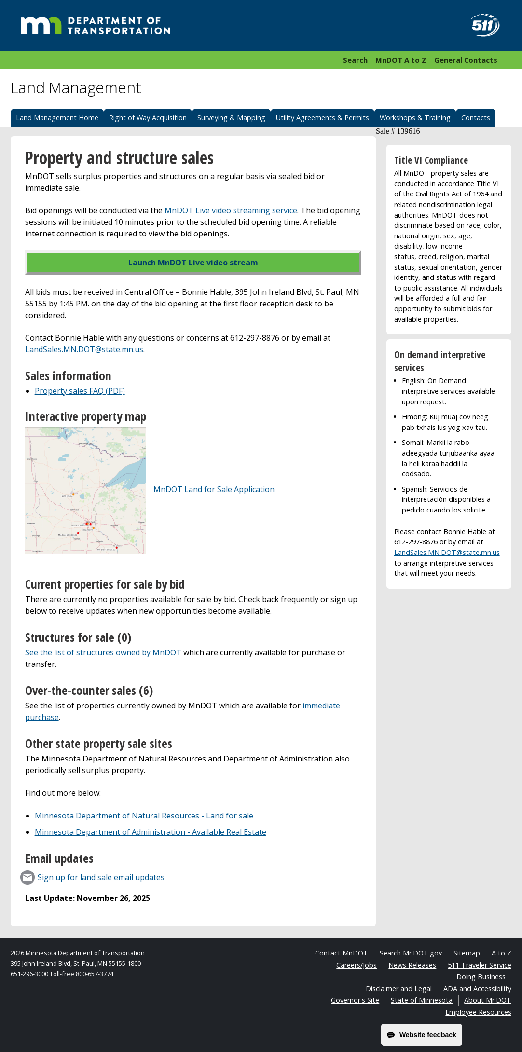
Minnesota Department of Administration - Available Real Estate (150, 832)
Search (355, 60)
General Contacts (465, 60)
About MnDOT (487, 1000)
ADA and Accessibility (477, 988)
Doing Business (481, 976)
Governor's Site (355, 1000)
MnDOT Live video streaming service (231, 210)
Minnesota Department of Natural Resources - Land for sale (144, 815)
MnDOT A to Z (400, 60)
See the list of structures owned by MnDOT (103, 652)
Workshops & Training (415, 117)
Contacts (475, 117)
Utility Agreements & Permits (322, 117)
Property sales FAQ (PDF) (80, 391)
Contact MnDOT (341, 952)
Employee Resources (478, 1012)
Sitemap (466, 952)
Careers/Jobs (356, 964)
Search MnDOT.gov (411, 952)
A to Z (501, 952)
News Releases (412, 964)
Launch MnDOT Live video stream (193, 262)
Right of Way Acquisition (148, 117)
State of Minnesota (422, 1000)
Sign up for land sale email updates (101, 877)
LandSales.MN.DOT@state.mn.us (84, 349)
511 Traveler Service (479, 964)
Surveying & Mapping (231, 117)
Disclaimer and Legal (399, 988)
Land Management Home (57, 117)
